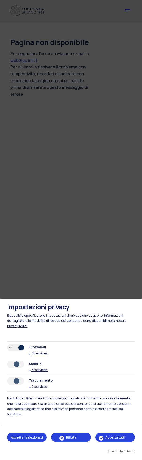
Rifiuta (71, 437)
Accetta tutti (115, 437)
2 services (38, 386)
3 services (38, 353)
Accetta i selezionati (27, 437)
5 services (38, 370)
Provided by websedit (121, 451)
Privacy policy (17, 326)
